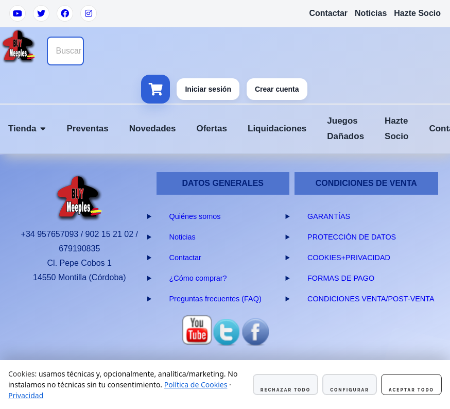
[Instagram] (88, 13)
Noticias (371, 13)
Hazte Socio (417, 13)
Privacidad (25, 395)
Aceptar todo (411, 390)
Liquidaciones (277, 128)
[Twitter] (41, 13)
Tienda (27, 128)
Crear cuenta (277, 89)
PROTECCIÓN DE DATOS (351, 237)
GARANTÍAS (328, 216)
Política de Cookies (196, 384)
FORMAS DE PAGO (340, 278)
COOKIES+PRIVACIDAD (348, 257)
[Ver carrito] (155, 89)
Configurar (349, 390)
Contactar (328, 13)
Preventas (87, 128)
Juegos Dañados (345, 128)
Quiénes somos (195, 216)
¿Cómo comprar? (198, 278)
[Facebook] (65, 13)
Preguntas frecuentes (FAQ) (215, 299)
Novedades (152, 128)
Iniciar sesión (208, 89)
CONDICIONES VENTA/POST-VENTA (371, 299)
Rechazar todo (285, 390)
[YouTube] (17, 13)
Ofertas (211, 128)
